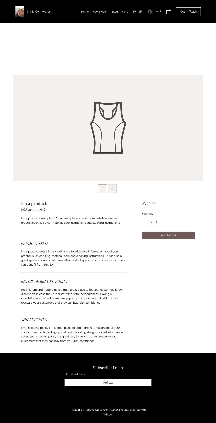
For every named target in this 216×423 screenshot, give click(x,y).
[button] (168, 11)
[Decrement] (145, 221)
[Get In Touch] (188, 11)
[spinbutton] (151, 221)
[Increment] (156, 221)
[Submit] (108, 382)
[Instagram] (135, 12)
